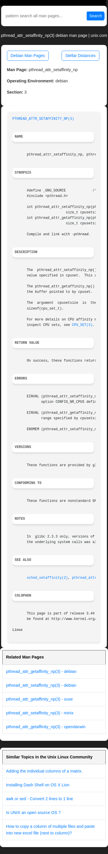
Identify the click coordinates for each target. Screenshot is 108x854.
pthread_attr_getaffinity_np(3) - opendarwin (46, 726)
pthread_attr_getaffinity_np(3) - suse (39, 699)
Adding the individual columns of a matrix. (44, 771)
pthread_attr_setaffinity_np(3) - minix (39, 713)
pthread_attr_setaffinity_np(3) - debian (41, 685)
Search (95, 16)
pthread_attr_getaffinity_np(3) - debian (41, 671)
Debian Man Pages (28, 55)
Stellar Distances (80, 55)
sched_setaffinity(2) (47, 578)
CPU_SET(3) (82, 325)
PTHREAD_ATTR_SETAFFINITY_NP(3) (43, 119)
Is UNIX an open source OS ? (33, 812)
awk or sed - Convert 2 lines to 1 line (39, 798)
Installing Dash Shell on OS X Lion (37, 785)
